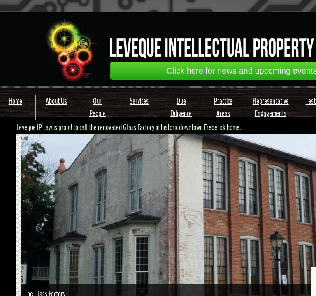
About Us (56, 100)
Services (139, 100)
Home (15, 100)
